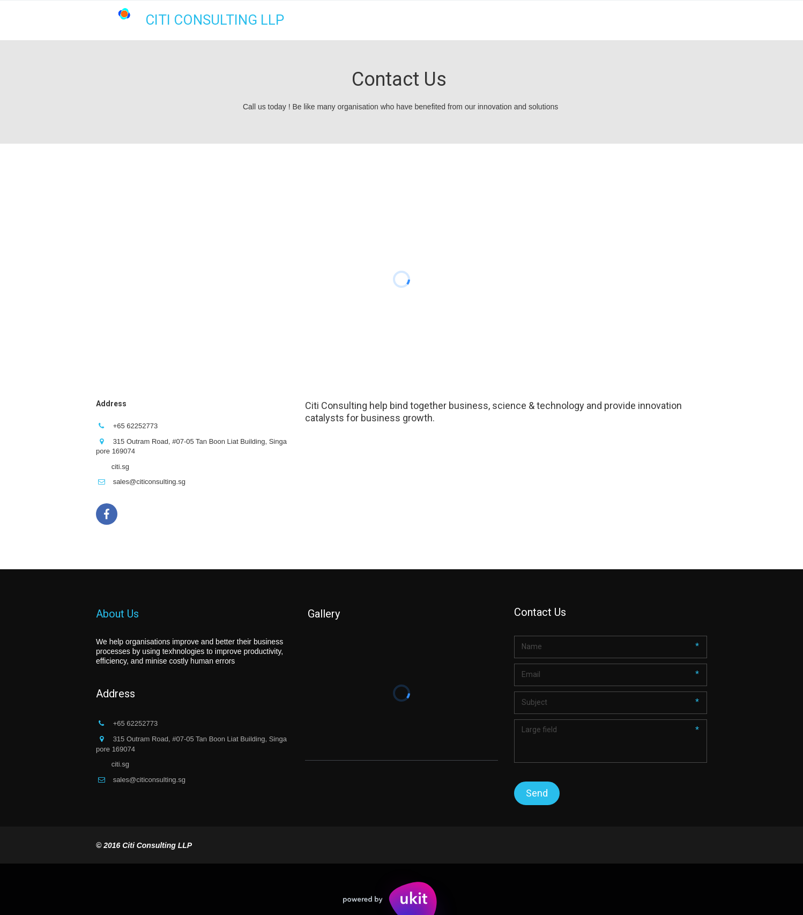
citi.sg (120, 467)
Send (537, 793)
